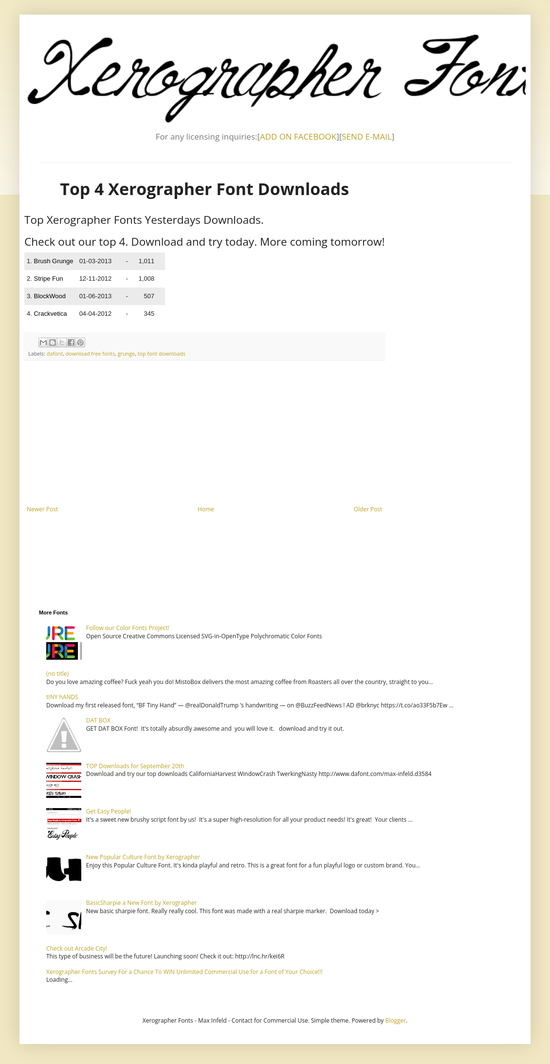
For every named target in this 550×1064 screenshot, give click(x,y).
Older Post (367, 509)
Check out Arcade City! (76, 948)
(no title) (57, 673)
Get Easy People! (108, 811)
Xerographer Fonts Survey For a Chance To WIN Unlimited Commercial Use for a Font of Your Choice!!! (184, 972)
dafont (55, 353)
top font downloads (161, 353)
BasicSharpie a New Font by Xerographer (141, 903)
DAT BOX (98, 720)
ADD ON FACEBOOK (298, 136)
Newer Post (42, 509)
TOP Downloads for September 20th (135, 766)
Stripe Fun (48, 278)
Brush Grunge (53, 261)
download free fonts (90, 353)
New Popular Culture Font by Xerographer (143, 857)
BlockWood (50, 296)
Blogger (395, 1020)
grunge (126, 353)
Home (206, 509)
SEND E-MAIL (367, 136)
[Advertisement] (204, 433)
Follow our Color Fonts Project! (127, 628)
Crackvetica (50, 313)
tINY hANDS (62, 697)
